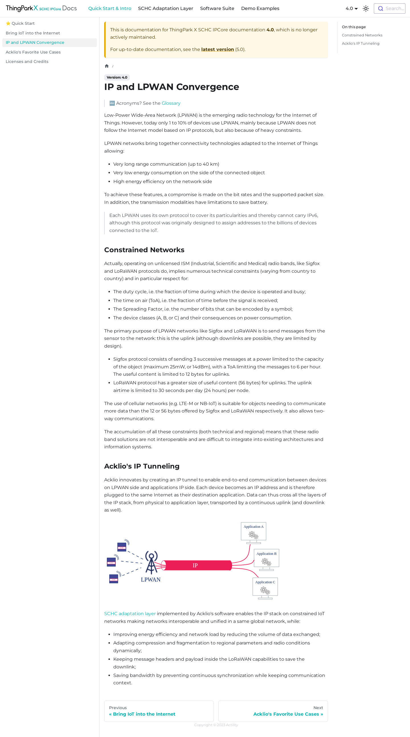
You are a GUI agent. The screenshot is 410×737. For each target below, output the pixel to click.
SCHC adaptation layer (130, 613)
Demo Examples (260, 8)
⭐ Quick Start (20, 23)
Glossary (171, 103)
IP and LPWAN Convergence (35, 42)
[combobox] (389, 8)
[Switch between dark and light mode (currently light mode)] (365, 8)
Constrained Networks (362, 35)
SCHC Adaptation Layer (165, 8)
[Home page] (106, 66)
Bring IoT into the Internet (33, 33)
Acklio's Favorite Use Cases (33, 52)
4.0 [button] (349, 8)
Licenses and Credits (27, 61)
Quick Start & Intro (109, 8)
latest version (217, 49)
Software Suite (217, 8)
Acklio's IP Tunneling (361, 43)
